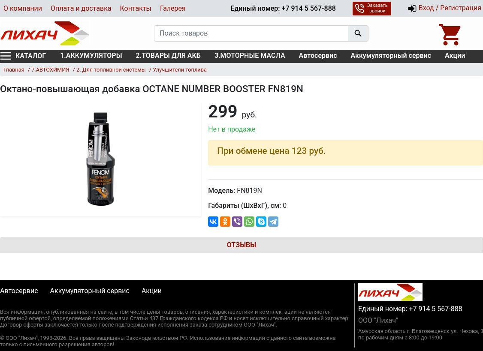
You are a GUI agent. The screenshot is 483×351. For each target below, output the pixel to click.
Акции (455, 55)
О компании (22, 8)
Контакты (135, 8)
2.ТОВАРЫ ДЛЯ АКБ (168, 55)
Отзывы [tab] (241, 245)
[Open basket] (450, 33)
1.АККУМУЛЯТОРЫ (91, 55)
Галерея (173, 8)
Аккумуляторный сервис (391, 55)
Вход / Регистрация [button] (444, 8)
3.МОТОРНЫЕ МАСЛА (249, 55)
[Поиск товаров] (251, 33)
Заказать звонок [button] (371, 8)
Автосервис (318, 55)
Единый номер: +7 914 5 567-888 (282, 8)
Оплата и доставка (81, 8)
